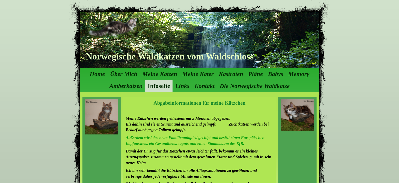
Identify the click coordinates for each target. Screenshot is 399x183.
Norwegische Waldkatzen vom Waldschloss (170, 56)
